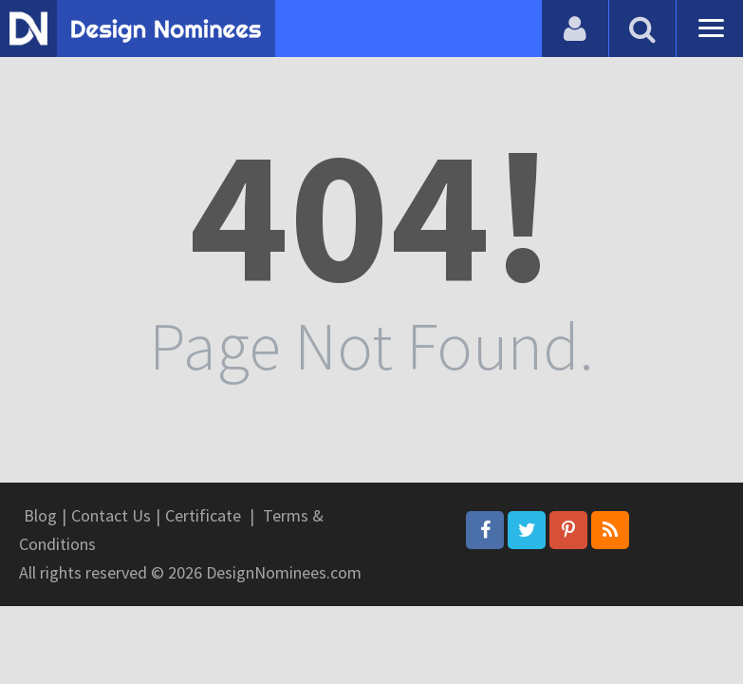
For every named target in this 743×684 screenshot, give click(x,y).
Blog (40, 515)
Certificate (203, 515)
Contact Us (111, 515)
